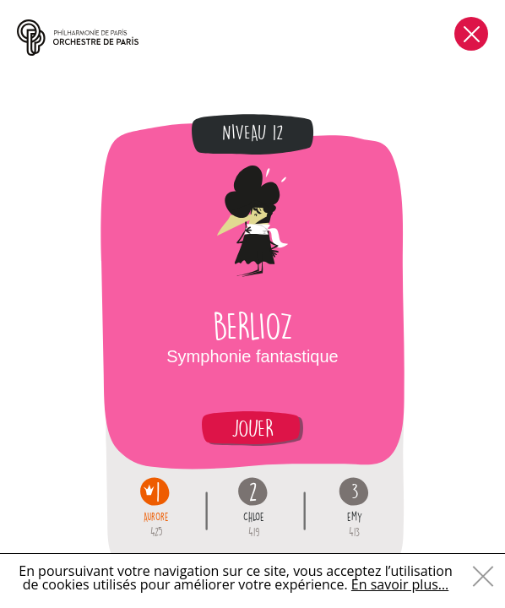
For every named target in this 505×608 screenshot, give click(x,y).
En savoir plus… (399, 584)
